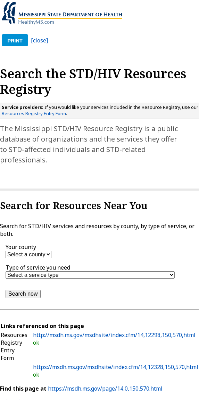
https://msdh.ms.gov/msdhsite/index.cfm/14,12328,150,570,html (115, 367)
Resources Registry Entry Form (34, 113)
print (15, 40)
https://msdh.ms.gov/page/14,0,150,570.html (105, 388)
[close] (39, 40)
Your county (21, 247)
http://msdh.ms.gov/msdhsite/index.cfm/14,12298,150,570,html (114, 335)
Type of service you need (38, 267)
